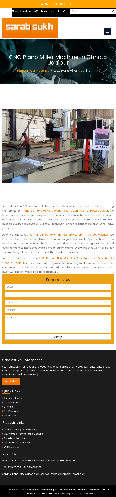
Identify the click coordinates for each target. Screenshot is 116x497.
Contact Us (9, 415)
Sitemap (7, 406)
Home (21, 70)
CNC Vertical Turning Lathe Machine (23, 433)
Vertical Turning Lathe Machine (21, 429)
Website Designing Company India (73, 493)
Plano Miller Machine (15, 438)
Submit (58, 336)
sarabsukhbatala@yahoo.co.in (32, 11)
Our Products (10, 402)
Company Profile (12, 398)
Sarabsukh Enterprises (22, 360)
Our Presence (39, 70)
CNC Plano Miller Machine (17, 442)
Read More (11, 381)
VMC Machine (11, 447)
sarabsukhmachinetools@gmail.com (63, 474)
